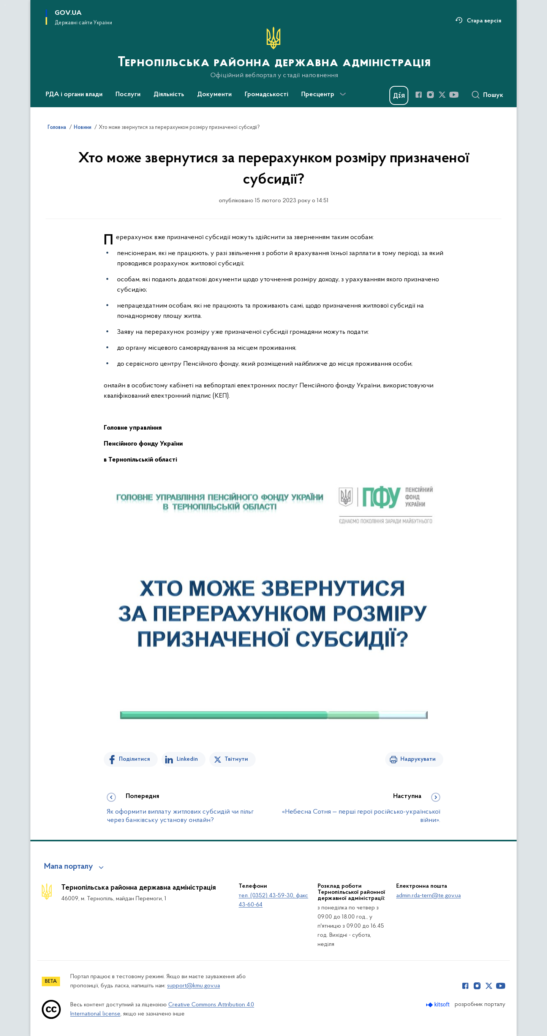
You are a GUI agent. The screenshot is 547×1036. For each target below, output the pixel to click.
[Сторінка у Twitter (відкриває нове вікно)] (442, 94)
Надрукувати (418, 759)
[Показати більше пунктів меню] (342, 94)
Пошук (493, 95)
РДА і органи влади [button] (74, 94)
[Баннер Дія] (398, 95)
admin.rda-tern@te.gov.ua (428, 896)
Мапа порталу (68, 867)
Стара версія (484, 21)
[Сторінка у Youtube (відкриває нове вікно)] (453, 94)
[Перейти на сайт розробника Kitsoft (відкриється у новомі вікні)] (438, 1004)
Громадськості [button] (266, 94)
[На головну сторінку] (273, 53)
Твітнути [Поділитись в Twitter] (236, 759)
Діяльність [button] (168, 94)
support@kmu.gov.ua (193, 986)
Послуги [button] (128, 94)
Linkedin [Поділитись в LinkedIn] (187, 759)
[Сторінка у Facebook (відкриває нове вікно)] (418, 94)
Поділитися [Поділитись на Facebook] (134, 759)
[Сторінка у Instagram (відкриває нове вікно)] (430, 94)
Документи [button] (214, 94)
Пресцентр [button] (317, 94)
